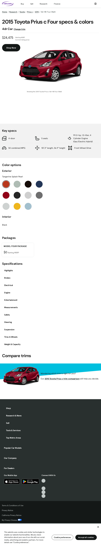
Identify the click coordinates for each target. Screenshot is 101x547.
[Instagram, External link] (43, 492)
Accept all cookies (86, 537)
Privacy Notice (7, 510)
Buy (22, 4)
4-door (11, 138)
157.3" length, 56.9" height (53, 148)
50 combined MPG (16, 148)
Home (4, 12)
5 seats (44, 138)
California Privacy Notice (11, 515)
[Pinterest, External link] (43, 496)
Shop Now (11, 47)
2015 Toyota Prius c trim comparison (62, 378)
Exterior (7, 171)
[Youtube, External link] (43, 488)
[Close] (98, 527)
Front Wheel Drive (82, 148)
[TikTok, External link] (43, 481)
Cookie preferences (62, 537)
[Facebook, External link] (43, 484)
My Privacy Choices (12, 520)
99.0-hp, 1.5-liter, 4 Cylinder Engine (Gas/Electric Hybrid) (83, 138)
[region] (50, 535)
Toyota (22, 12)
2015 (37, 12)
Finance (57, 4)
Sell (31, 4)
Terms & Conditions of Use (12, 505)
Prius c (30, 12)
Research (43, 4)
